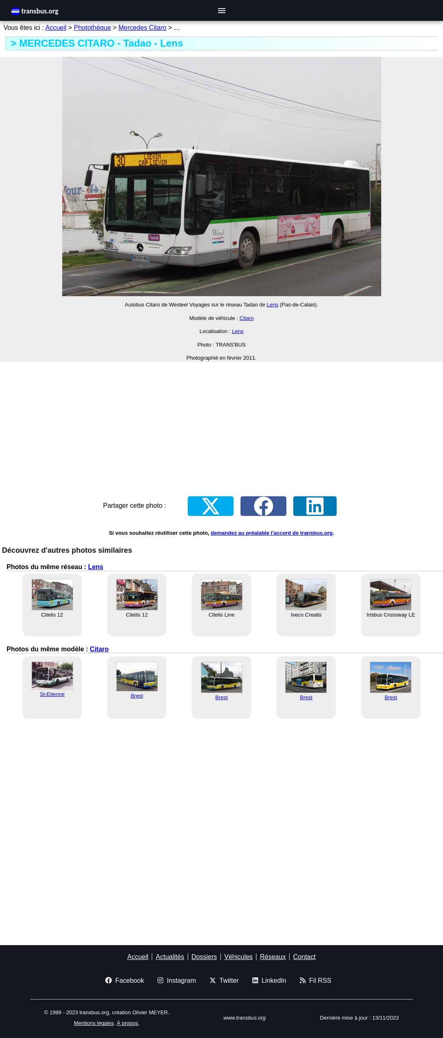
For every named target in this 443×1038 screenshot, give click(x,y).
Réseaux (273, 956)
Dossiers (204, 956)
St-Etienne (52, 694)
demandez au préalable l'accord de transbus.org (272, 533)
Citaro (247, 318)
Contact (304, 956)
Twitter (224, 980)
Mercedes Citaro (142, 27)
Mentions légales (94, 1023)
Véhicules (238, 956)
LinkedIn (269, 980)
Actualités (170, 956)
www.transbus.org (244, 1018)
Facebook (124, 980)
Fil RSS (315, 980)
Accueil (56, 27)
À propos (127, 1023)
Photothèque (92, 27)
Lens (272, 305)
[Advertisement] (221, 426)
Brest (136, 696)
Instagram (176, 980)
